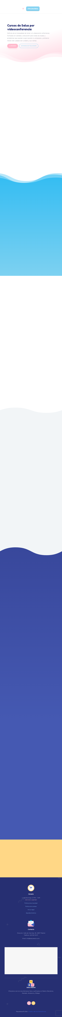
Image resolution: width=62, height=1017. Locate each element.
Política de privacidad (31, 903)
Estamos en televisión (28, 46)
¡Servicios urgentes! (31, 900)
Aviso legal (31, 909)
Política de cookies (31, 906)
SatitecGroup (42, 1011)
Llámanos (12, 46)
